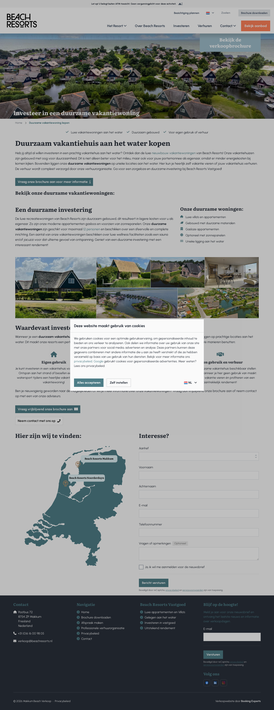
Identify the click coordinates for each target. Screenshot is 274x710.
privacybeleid (83, 361)
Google (98, 361)
